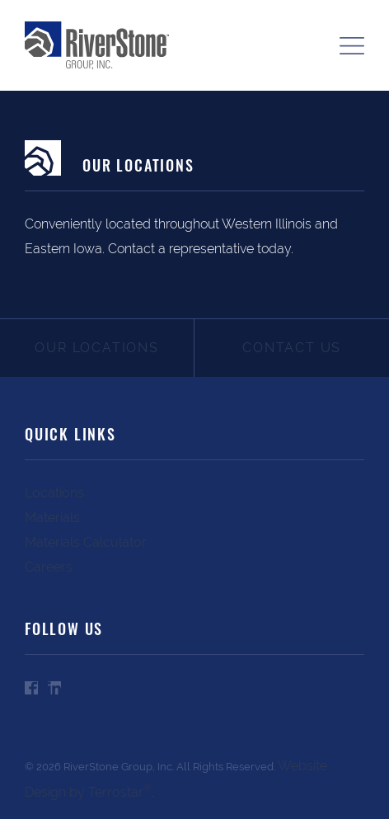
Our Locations (96, 347)
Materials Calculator (86, 542)
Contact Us (291, 347)
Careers (49, 567)
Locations (54, 493)
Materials (52, 517)
